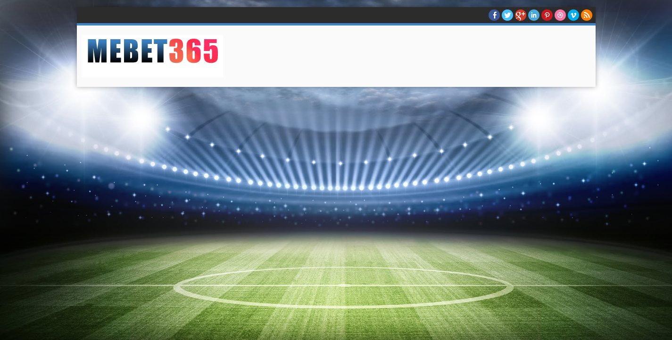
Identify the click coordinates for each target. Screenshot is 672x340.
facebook (494, 15)
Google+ (520, 15)
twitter (507, 15)
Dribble (560, 15)
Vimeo (573, 15)
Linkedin (533, 15)
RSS (586, 15)
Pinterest (547, 15)
